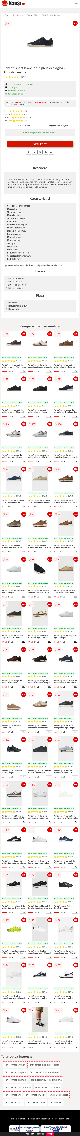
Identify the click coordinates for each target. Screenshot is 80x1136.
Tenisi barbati (18, 15)
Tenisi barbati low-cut (34, 1094)
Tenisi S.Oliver (33, 15)
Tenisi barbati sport (14, 1102)
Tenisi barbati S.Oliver (51, 15)
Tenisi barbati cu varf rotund (18, 1087)
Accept (50, 1133)
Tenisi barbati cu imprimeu (47, 1087)
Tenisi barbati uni (13, 1094)
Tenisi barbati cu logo (58, 1094)
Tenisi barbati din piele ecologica (44, 1064)
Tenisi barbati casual (36, 1102)
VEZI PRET (40, 144)
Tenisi (7, 15)
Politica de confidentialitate (40, 1118)
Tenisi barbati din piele (15, 1072)
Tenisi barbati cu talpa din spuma (46, 1079)
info (23, 371)
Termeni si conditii (18, 1118)
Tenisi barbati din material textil (44, 1072)
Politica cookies (62, 1118)
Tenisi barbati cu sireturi (16, 1079)
